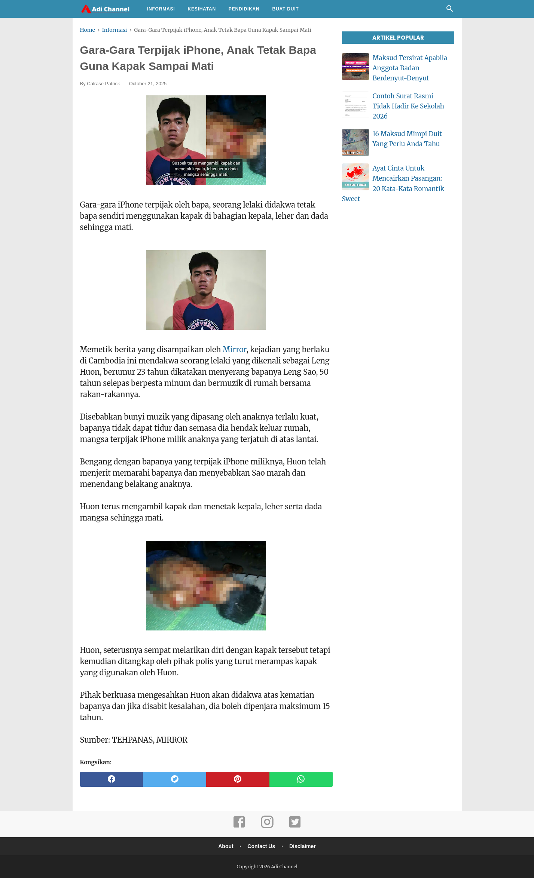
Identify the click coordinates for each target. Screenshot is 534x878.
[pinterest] (237, 779)
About (225, 846)
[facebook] (111, 779)
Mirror (234, 349)
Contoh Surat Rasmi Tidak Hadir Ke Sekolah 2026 (408, 106)
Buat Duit (285, 9)
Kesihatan (201, 9)
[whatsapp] (301, 779)
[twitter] (174, 779)
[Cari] (449, 10)
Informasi (161, 9)
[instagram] (267, 827)
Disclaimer (302, 846)
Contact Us (261, 846)
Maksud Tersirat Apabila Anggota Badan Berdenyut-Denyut (410, 68)
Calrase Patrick (103, 83)
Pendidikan (244, 9)
